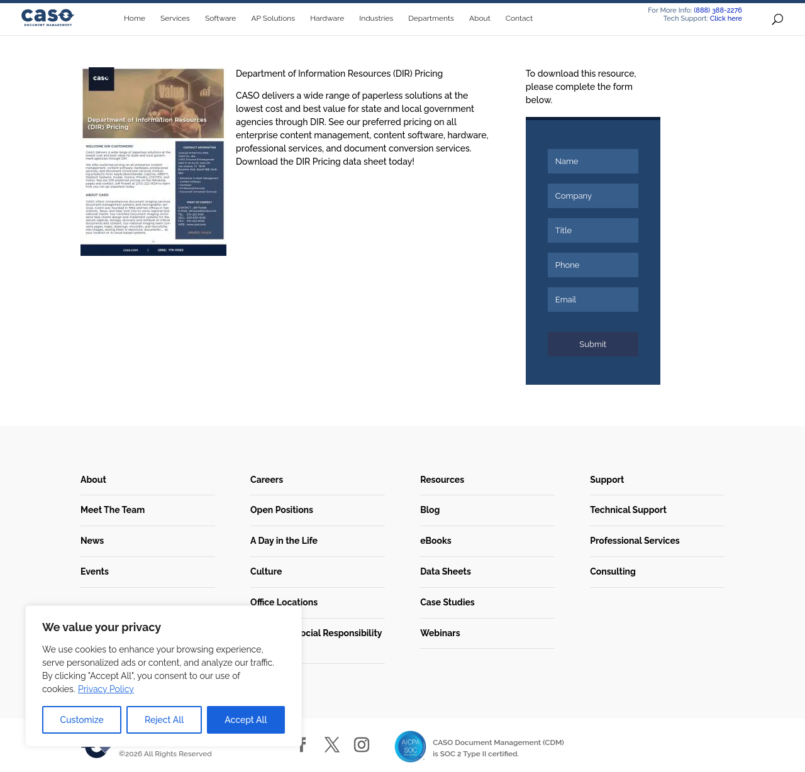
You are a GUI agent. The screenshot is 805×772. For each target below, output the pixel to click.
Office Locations (284, 602)
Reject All (164, 720)
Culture (266, 571)
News (92, 541)
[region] (163, 676)
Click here (726, 18)
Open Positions (281, 510)
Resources (442, 480)
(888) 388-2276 (718, 10)
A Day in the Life (284, 541)
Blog (430, 510)
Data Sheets (445, 571)
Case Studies (447, 602)
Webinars (440, 633)
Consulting (613, 571)
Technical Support (628, 510)
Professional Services (635, 541)
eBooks (435, 541)
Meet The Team (112, 510)
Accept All (246, 720)
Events (94, 571)
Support (607, 480)
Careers (266, 480)
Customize (82, 720)
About (93, 480)
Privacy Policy (106, 689)
